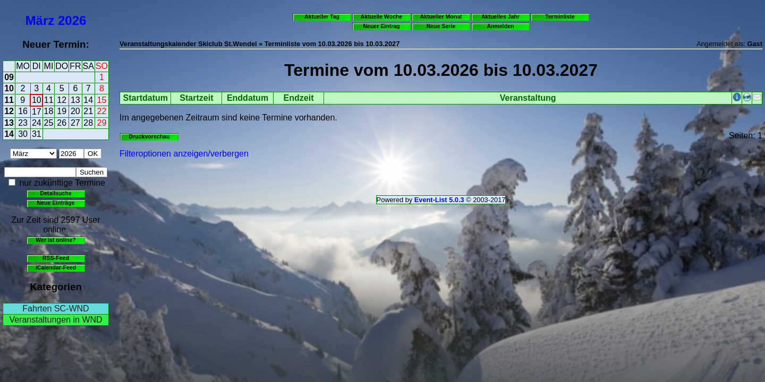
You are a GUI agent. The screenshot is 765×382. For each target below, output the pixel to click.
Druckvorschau (149, 136)
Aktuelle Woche (381, 16)
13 (75, 100)
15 (102, 100)
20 (75, 111)
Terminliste (559, 16)
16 (23, 111)
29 (102, 122)
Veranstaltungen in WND (55, 319)
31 (36, 133)
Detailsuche (55, 193)
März (40, 20)
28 (88, 122)
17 (36, 111)
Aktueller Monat (441, 16)
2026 (72, 20)
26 (61, 122)
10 (9, 88)
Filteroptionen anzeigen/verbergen (184, 153)
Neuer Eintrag (381, 26)
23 (23, 122)
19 (61, 111)
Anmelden (500, 26)
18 (49, 111)
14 (88, 100)
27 (75, 122)
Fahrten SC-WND (55, 308)
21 (88, 111)
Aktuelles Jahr (500, 16)
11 (9, 100)
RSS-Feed (55, 258)
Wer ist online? (55, 240)
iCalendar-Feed (56, 267)
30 (23, 133)
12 (61, 100)
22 (102, 111)
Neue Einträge (56, 202)
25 (49, 122)
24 (36, 122)
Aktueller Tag (321, 16)
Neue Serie (441, 26)
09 (9, 77)
